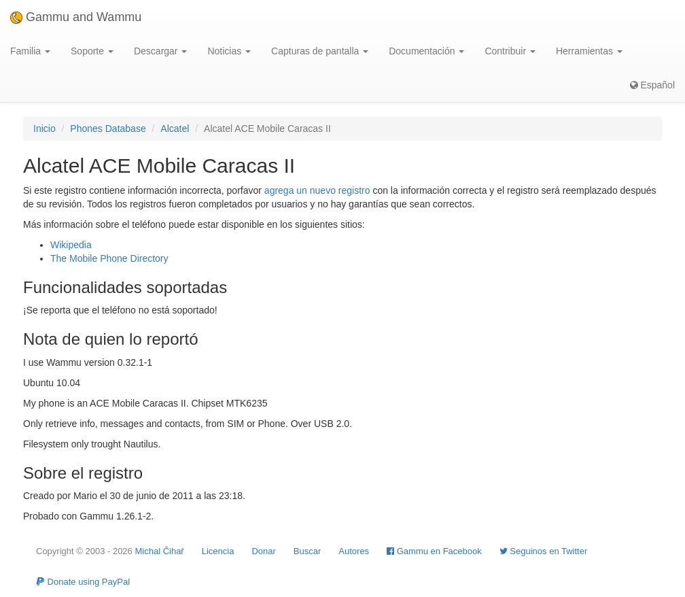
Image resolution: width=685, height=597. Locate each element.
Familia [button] (30, 51)
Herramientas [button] (589, 51)
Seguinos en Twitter (543, 551)
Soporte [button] (92, 51)
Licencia (218, 551)
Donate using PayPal (83, 582)
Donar (263, 551)
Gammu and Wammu (75, 17)
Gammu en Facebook (434, 551)
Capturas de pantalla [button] (319, 51)
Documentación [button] (426, 51)
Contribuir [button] (510, 51)
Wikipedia (71, 244)
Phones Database (107, 128)
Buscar (307, 551)
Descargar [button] (160, 51)
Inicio (44, 128)
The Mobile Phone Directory (109, 258)
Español (652, 85)
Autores (353, 551)
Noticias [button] (229, 51)
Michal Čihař (159, 551)
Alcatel (174, 128)
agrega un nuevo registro (317, 190)
